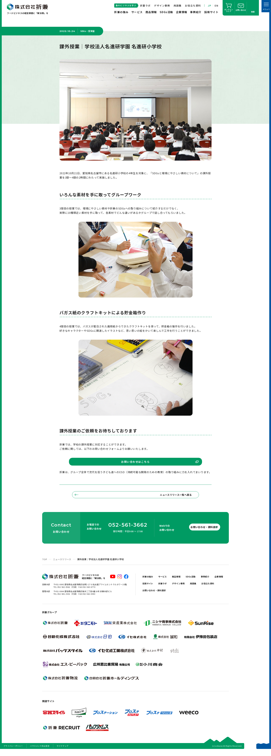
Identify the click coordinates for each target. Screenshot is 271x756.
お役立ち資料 (193, 5)
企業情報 (181, 12)
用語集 (177, 5)
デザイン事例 (162, 5)
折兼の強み (121, 12)
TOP (44, 565)
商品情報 (151, 12)
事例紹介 (196, 12)
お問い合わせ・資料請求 (197, 532)
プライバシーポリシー (13, 751)
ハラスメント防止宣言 (40, 751)
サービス (137, 12)
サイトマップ (62, 751)
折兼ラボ (145, 5)
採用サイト (211, 12)
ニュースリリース (62, 565)
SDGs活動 (166, 12)
